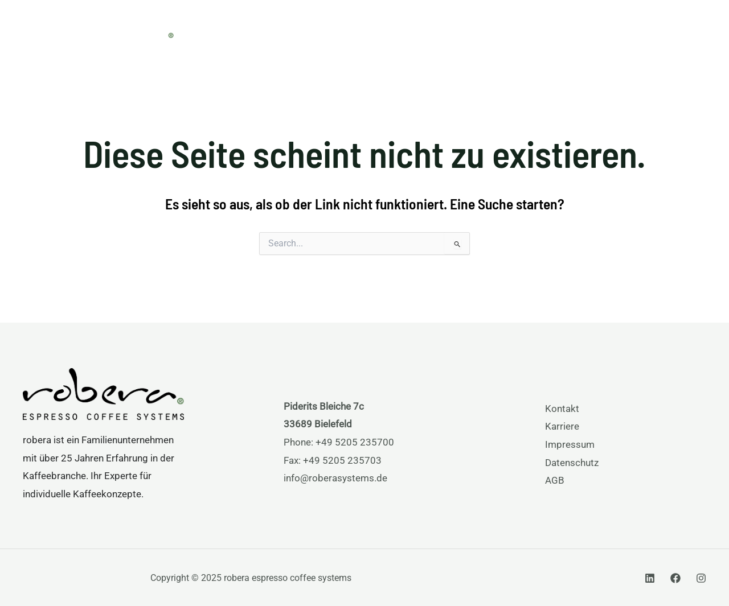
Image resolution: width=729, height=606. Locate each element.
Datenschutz (572, 462)
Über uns (569, 30)
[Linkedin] (650, 578)
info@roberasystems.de (335, 478)
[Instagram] (701, 578)
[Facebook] (675, 578)
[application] (460, 30)
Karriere (562, 426)
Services (504, 30)
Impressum (570, 444)
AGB (554, 480)
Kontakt (562, 408)
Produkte (437, 30)
